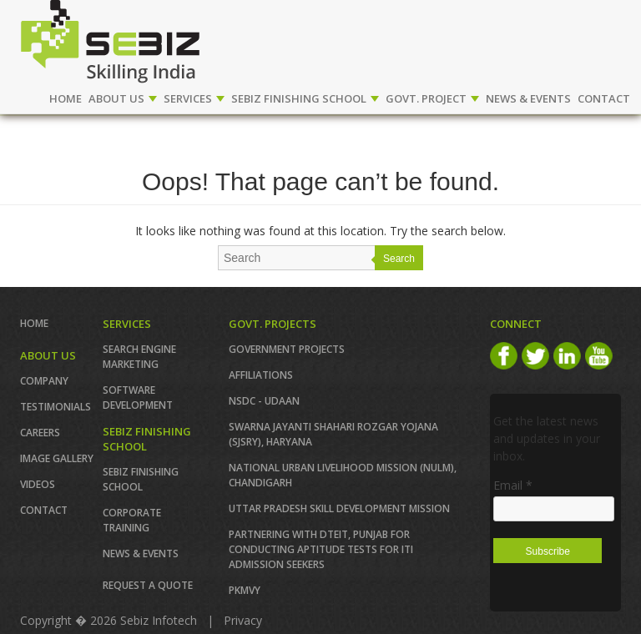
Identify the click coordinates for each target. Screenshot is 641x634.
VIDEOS (37, 484)
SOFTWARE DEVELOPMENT (138, 397)
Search (399, 258)
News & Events (141, 553)
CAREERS (40, 432)
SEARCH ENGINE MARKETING (139, 356)
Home (65, 98)
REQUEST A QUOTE (148, 585)
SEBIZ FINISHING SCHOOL (305, 98)
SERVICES (194, 98)
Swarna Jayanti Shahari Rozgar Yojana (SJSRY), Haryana (333, 434)
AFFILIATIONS (261, 375)
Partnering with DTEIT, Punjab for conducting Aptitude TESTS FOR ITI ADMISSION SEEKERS (321, 549)
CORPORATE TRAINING (132, 520)
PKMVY (244, 590)
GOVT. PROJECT (432, 98)
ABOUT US (122, 98)
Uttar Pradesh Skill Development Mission (339, 508)
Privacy (243, 620)
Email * (512, 485)
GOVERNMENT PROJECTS (287, 349)
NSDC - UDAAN (264, 401)
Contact (44, 510)
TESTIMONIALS (55, 407)
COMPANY (44, 381)
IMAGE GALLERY (56, 458)
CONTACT (604, 98)
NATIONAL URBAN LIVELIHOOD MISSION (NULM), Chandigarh (343, 475)
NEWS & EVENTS (528, 98)
